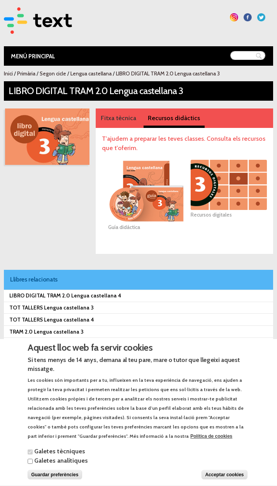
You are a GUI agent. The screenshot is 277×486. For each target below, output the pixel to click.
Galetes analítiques (61, 470)
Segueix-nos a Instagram (234, 17)
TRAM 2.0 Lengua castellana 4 (46, 344)
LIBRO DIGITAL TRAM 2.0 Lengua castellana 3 (168, 73)
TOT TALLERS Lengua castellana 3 (51, 307)
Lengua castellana (91, 73)
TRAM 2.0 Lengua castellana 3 (46, 332)
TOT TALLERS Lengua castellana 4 (51, 319)
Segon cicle (53, 73)
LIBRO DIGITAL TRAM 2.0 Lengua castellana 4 (65, 295)
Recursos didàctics (174, 118)
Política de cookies (211, 446)
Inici (8, 73)
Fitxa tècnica (118, 118)
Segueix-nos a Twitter (261, 17)
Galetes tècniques (59, 461)
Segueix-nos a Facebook (248, 17)
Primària (26, 73)
